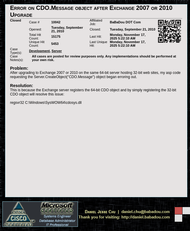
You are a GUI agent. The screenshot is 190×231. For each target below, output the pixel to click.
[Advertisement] (96, 151)
